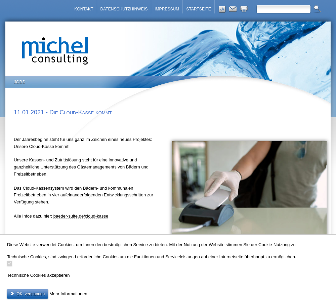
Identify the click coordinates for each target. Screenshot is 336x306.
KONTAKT (83, 9)
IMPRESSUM (167, 9)
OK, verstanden (30, 294)
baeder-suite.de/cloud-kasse (80, 216)
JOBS (19, 81)
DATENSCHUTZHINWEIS (124, 9)
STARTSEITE (198, 9)
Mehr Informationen (68, 293)
